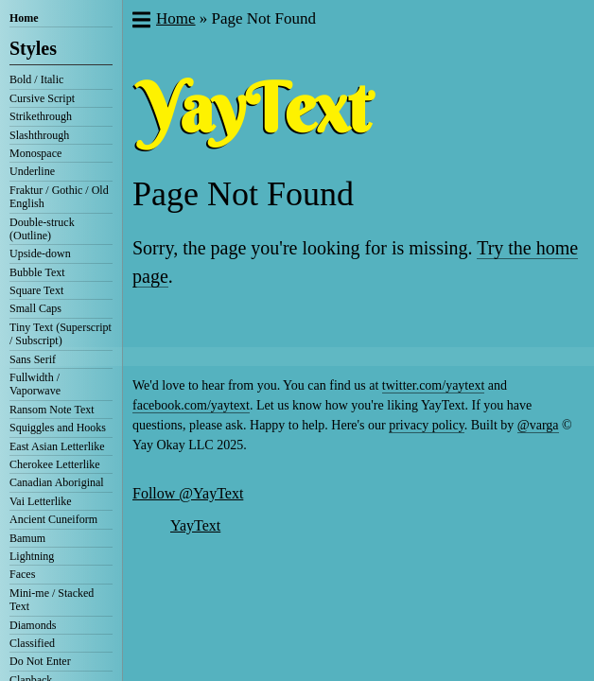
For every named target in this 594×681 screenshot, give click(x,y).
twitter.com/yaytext (433, 385)
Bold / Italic (36, 79)
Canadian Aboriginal (56, 482)
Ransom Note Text (52, 409)
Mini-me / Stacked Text (51, 599)
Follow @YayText (187, 493)
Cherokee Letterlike (54, 464)
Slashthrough (39, 135)
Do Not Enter (40, 661)
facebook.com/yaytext (191, 405)
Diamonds (32, 625)
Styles (33, 48)
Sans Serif (32, 359)
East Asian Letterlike (57, 446)
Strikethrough (40, 116)
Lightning (31, 556)
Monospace (35, 153)
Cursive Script (42, 98)
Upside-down (40, 253)
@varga (538, 425)
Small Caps (35, 308)
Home (24, 18)
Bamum (27, 538)
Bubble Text (37, 272)
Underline (32, 171)
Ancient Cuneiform (53, 519)
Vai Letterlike (40, 501)
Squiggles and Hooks (57, 427)
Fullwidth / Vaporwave (35, 384)
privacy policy (426, 425)
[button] (140, 21)
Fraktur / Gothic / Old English (59, 196)
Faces (22, 574)
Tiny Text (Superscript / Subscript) (60, 334)
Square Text (36, 290)
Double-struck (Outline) (42, 229)
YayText (195, 525)
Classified (32, 643)
